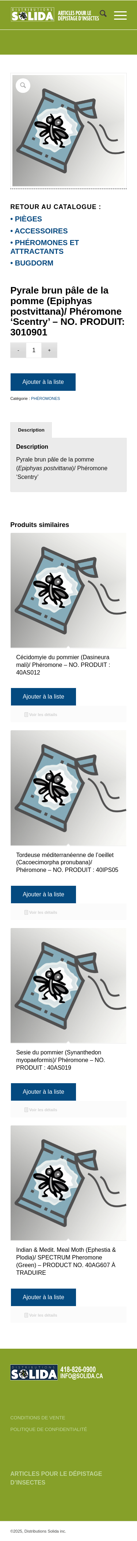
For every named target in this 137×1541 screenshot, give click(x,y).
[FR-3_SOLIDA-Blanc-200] (56, 15)
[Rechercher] (99, 15)
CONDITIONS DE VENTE (37, 1417)
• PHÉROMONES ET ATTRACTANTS (44, 247)
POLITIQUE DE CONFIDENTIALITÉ (48, 1429)
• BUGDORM (31, 263)
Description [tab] (31, 430)
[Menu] (117, 15)
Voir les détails (40, 715)
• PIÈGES (26, 219)
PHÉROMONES (45, 398)
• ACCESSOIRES (39, 231)
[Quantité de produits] (34, 350)
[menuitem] (99, 15)
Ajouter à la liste (43, 382)
